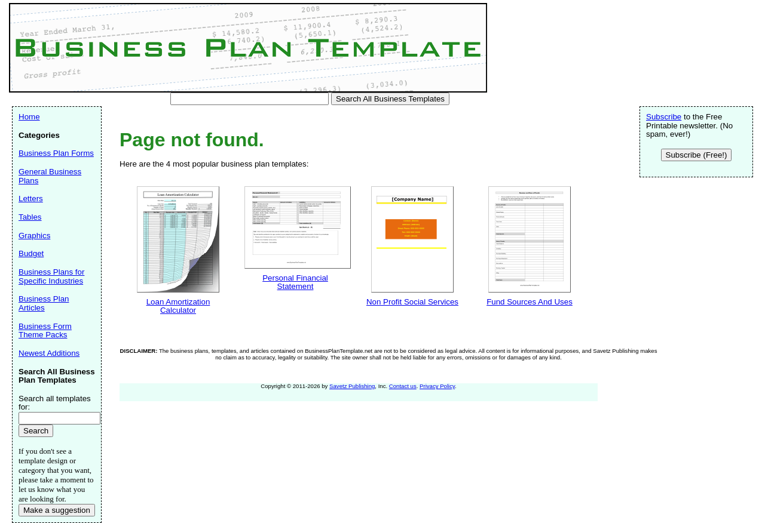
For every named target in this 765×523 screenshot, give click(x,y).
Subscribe (663, 116)
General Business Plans (50, 176)
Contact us (403, 386)
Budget (31, 253)
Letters (31, 198)
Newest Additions (49, 353)
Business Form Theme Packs (45, 331)
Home (29, 116)
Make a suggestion (56, 510)
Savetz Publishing (352, 386)
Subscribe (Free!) (696, 154)
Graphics (34, 235)
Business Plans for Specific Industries (51, 276)
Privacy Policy (437, 386)
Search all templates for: (55, 403)
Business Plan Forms (56, 153)
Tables (30, 217)
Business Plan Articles (44, 303)
